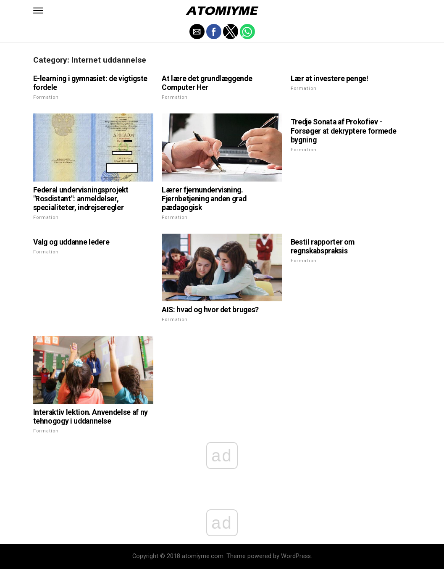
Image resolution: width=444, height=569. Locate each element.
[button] (38, 10)
